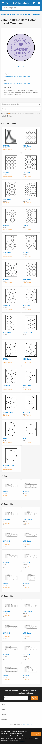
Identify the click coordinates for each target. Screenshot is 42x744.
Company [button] (4, 719)
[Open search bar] (7, 3)
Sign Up (34, 698)
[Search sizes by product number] (21, 104)
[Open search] (38, 7)
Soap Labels (26, 76)
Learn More (36, 738)
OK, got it (36, 734)
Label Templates (10, 14)
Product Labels (18, 76)
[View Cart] (38, 3)
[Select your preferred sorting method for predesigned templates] (21, 109)
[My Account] (34, 3)
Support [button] (4, 714)
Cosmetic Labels (36, 14)
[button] (3, 3)
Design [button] (3, 709)
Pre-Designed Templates (23, 14)
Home (3, 14)
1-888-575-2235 (27, 724)
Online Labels (22, 67)
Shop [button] (3, 704)
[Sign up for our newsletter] (16, 698)
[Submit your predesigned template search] (39, 104)
